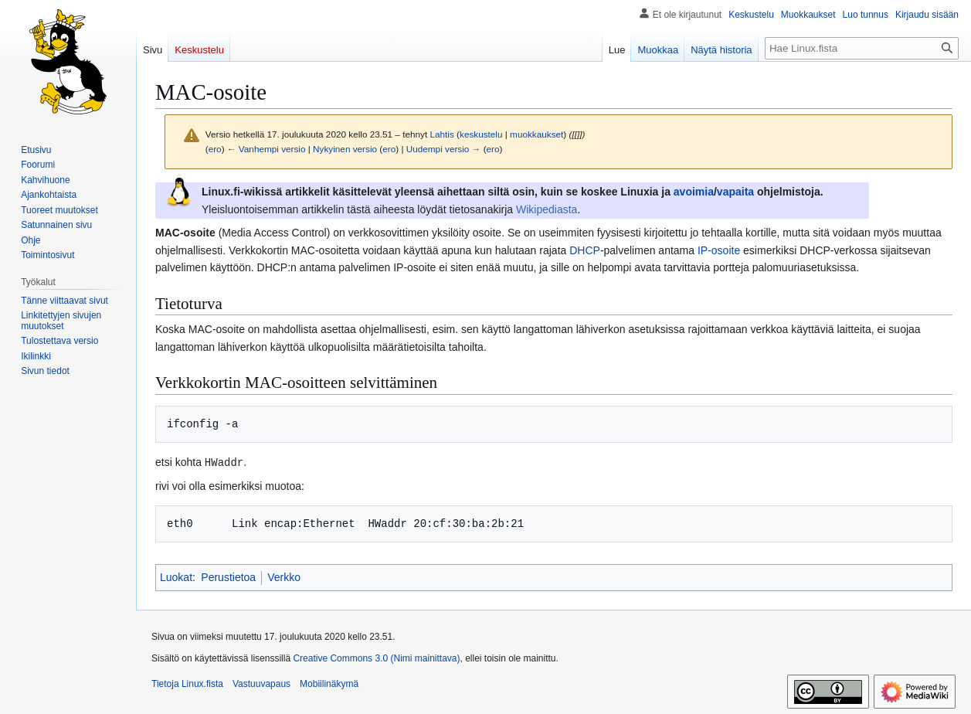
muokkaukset (536, 134)
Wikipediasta (546, 209)
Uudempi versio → (443, 149)
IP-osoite (719, 250)
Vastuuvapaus (261, 683)
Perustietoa (228, 576)
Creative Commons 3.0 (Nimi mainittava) (376, 657)
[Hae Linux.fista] (862, 48)
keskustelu (481, 134)
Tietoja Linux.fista (187, 683)
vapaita (735, 191)
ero (215, 149)
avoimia (694, 191)
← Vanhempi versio (266, 149)
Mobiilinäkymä (329, 683)
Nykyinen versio (345, 149)
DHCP (584, 250)
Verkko (283, 576)
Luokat (176, 576)
